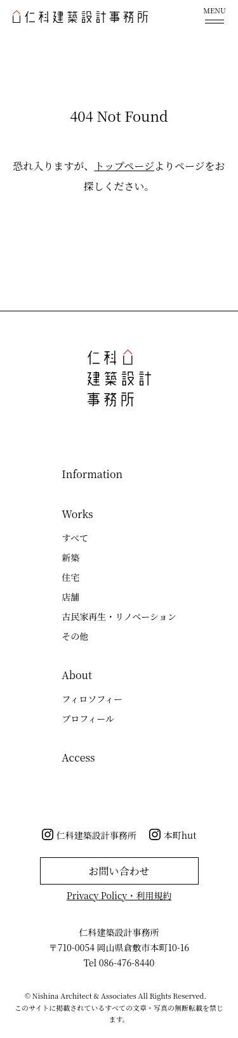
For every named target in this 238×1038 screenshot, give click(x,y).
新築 (70, 557)
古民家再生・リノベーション (119, 616)
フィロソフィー (92, 698)
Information (92, 474)
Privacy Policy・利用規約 (119, 895)
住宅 (70, 577)
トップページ (124, 166)
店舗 (70, 596)
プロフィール (88, 718)
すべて (75, 537)
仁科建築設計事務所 (96, 835)
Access (78, 757)
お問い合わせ (118, 871)
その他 (75, 636)
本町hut (180, 835)
